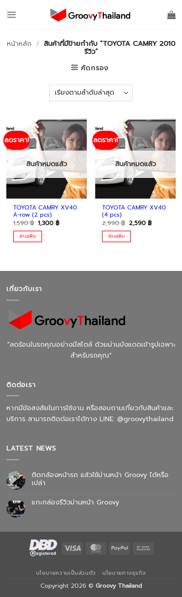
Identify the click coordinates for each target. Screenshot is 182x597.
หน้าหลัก (19, 44)
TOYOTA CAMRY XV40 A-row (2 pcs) (45, 211)
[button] (11, 14)
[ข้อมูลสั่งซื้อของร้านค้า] (90, 93)
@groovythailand (145, 419)
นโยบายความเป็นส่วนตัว (66, 573)
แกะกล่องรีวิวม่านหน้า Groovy (75, 503)
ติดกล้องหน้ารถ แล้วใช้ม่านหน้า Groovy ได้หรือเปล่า (100, 479)
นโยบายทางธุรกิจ (124, 573)
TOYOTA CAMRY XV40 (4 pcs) (134, 211)
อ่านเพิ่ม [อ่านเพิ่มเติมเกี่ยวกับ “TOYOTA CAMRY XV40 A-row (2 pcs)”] (27, 236)
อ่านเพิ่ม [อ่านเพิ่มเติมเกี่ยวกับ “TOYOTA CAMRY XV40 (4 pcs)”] (116, 236)
